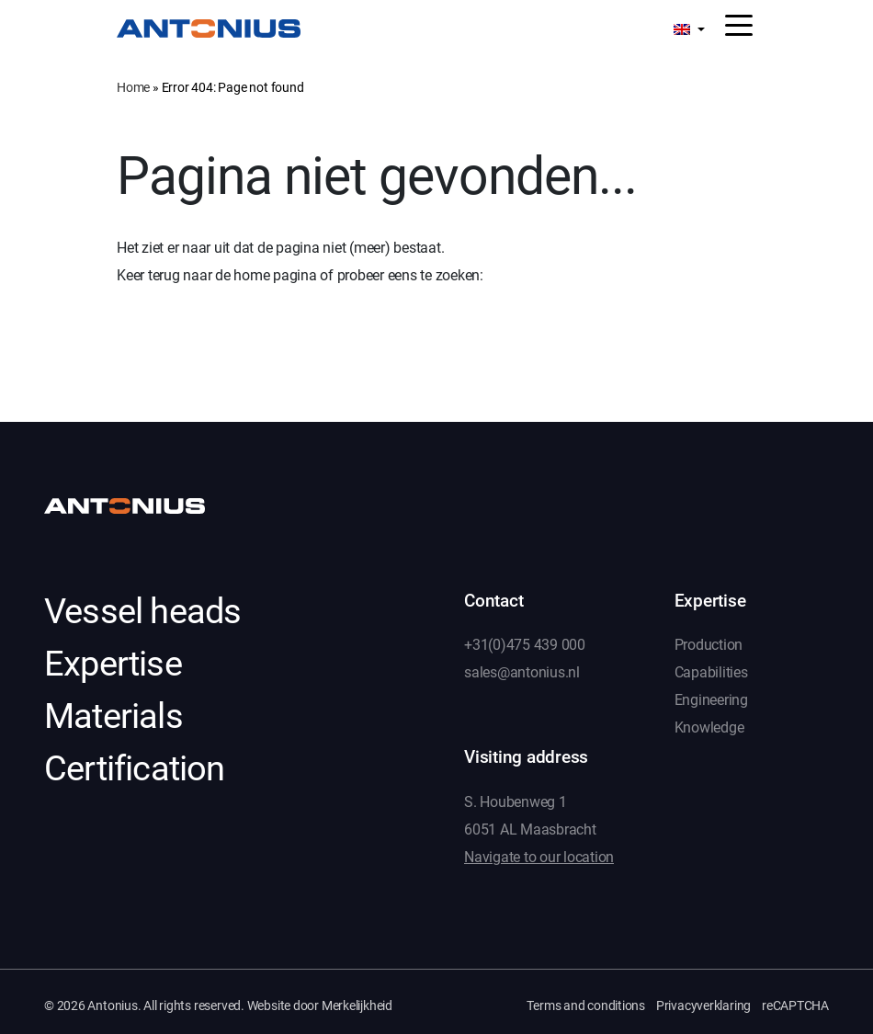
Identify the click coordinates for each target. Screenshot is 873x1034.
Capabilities (711, 672)
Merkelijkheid (357, 1005)
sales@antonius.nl (522, 672)
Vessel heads (142, 611)
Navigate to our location (539, 857)
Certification (134, 768)
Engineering (711, 700)
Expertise (113, 663)
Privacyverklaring (703, 1005)
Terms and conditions (586, 1005)
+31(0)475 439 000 (524, 644)
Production (709, 644)
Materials (113, 716)
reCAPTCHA (795, 1005)
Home (133, 87)
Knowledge (709, 727)
